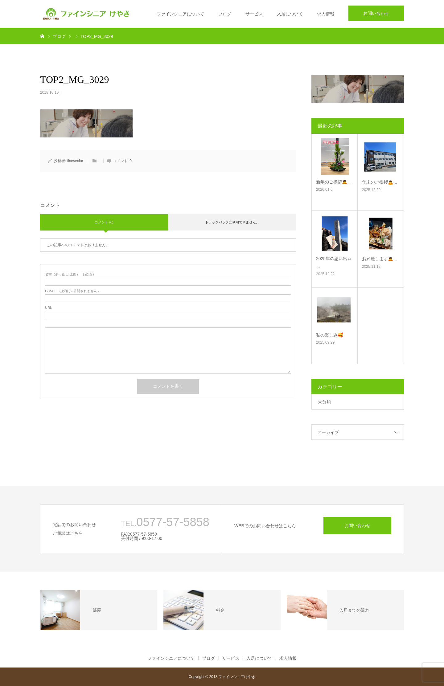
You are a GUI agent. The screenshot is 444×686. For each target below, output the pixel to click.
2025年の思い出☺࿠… (334, 262)
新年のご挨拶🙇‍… (334, 181)
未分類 (324, 401)
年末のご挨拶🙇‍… (379, 182)
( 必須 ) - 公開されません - (72, 291)
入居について (290, 13)
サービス (254, 13)
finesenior (75, 161)
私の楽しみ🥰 (329, 335)
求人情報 (325, 13)
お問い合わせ (376, 13)
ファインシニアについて (180, 13)
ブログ (224, 13)
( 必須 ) (69, 274)
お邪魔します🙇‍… (379, 258)
